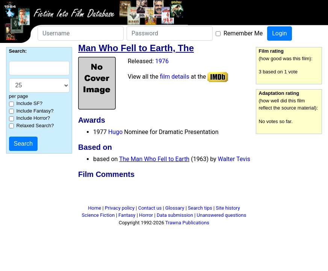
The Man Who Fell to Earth (154, 159)
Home (94, 208)
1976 (162, 61)
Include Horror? (33, 118)
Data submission (175, 215)
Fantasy (126, 215)
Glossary (174, 208)
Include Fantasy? (35, 111)
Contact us (150, 208)
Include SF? (29, 103)
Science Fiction (98, 215)
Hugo (115, 132)
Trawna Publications (187, 222)
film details (174, 76)
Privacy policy (120, 208)
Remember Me (243, 33)
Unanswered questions (221, 215)
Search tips (200, 208)
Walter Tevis (234, 159)
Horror (146, 215)
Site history (228, 208)
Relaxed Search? (35, 125)
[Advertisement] (164, 193)
